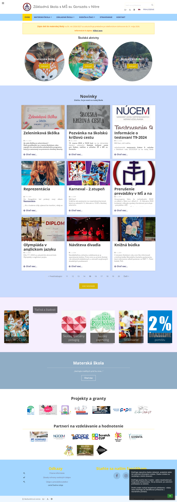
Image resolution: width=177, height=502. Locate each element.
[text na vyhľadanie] (139, 5)
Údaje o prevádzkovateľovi (57, 482)
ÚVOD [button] (27, 17)
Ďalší (127, 276)
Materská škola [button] (43, 17)
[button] (139, 9)
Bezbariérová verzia (32, 499)
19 (113, 276)
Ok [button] (170, 496)
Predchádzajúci (54, 276)
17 (101, 276)
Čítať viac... (31, 155)
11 (67, 276)
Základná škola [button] (65, 17)
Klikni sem (97, 30)
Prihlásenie (148, 9)
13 (78, 276)
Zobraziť (44, 66)
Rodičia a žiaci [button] (87, 17)
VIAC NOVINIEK (88, 286)
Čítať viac (88, 378)
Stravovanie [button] (106, 17)
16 (96, 276)
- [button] (130, 9)
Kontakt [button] (120, 17)
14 (84, 276)
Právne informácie (57, 473)
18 (107, 276)
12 (73, 276)
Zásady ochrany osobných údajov (57, 477)
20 (119, 276)
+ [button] (125, 9)
